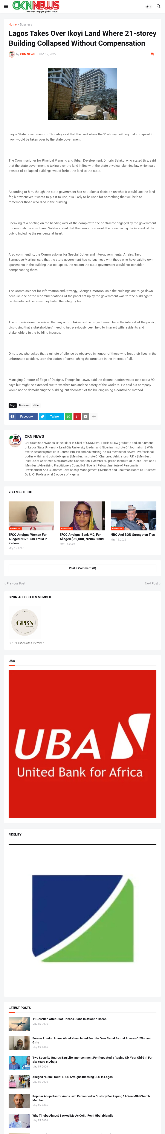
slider (36, 405)
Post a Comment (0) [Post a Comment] (82, 568)
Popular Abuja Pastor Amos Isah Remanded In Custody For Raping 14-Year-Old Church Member (91, 1098)
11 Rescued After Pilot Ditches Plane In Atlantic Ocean (69, 1019)
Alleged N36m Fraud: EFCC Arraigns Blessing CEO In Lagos (72, 1077)
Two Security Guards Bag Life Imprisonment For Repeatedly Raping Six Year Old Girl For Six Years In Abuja (92, 1059)
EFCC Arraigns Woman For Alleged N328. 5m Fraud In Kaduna (28, 539)
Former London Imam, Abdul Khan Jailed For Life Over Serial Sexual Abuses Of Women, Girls (91, 1040)
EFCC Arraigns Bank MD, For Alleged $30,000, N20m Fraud (82, 537)
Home (13, 24)
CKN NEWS (34, 436)
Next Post (151, 583)
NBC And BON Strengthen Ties (133, 535)
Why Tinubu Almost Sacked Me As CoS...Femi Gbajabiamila (72, 1115)
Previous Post (16, 583)
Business (26, 24)
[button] (6, 6)
